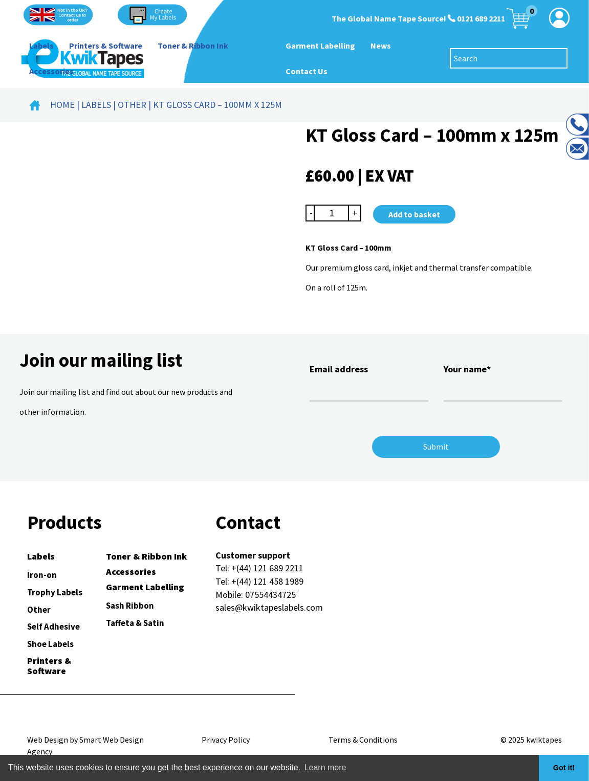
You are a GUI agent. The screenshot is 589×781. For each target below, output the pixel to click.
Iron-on (42, 575)
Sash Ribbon (130, 605)
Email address (369, 381)
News (380, 45)
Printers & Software (105, 45)
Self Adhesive (53, 626)
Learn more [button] (325, 767)
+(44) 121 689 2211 (267, 568)
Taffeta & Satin (135, 623)
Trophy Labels (54, 592)
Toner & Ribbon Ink (193, 45)
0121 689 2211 (481, 18)
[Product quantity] (332, 213)
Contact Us (307, 71)
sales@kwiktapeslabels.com (269, 607)
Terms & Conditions (363, 739)
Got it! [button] (564, 768)
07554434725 (270, 594)
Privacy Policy (226, 739)
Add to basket (414, 214)
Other (132, 104)
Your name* (503, 381)
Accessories (51, 71)
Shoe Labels (50, 644)
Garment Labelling (320, 45)
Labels (41, 45)
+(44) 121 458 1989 (267, 581)
